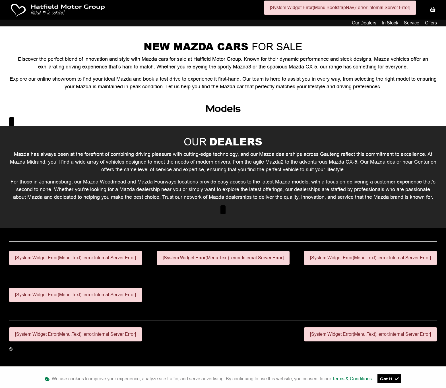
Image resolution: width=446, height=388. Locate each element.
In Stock (390, 23)
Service (412, 23)
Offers (431, 23)
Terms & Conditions (352, 379)
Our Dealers (364, 23)
